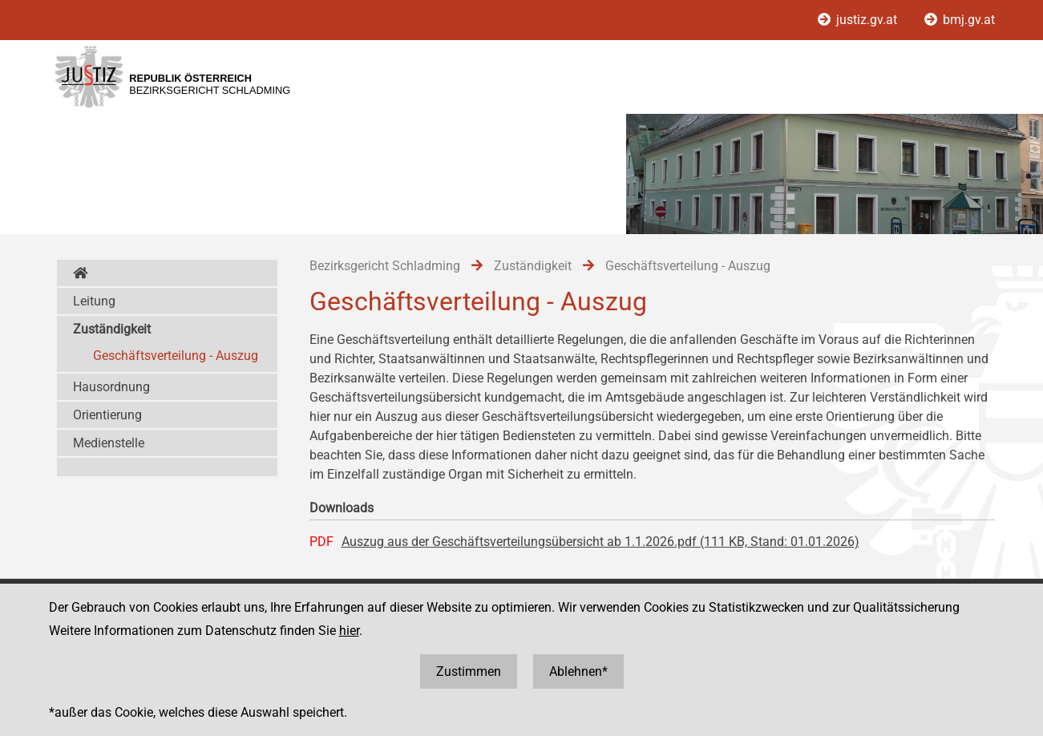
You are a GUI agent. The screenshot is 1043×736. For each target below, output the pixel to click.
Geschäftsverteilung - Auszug (175, 355)
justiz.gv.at (859, 19)
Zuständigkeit (112, 329)
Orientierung (107, 415)
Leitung (94, 301)
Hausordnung (111, 386)
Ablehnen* (578, 671)
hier (349, 630)
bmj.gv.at (959, 19)
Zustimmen (468, 671)
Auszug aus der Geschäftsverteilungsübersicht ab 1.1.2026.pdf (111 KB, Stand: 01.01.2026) (600, 541)
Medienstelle (108, 443)
